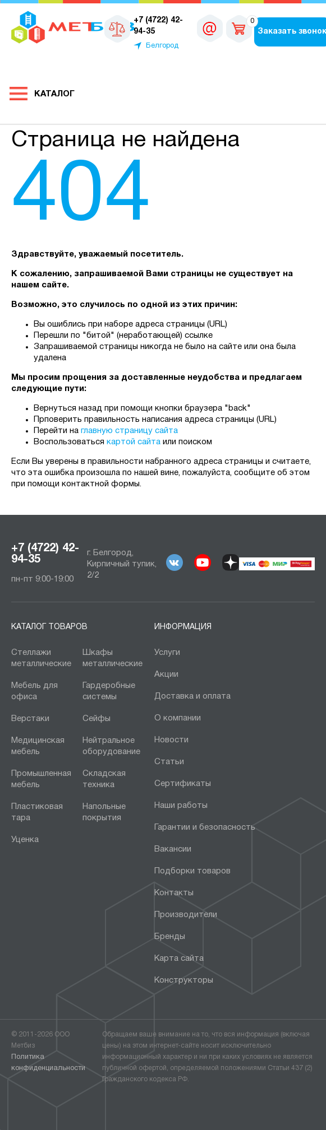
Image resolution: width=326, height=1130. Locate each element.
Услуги (167, 653)
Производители (185, 915)
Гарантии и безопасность (204, 827)
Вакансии (172, 849)
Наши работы (181, 806)
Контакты (174, 893)
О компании (177, 718)
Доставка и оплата (192, 696)
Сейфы (96, 719)
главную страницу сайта (129, 431)
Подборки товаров (192, 871)
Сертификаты (182, 784)
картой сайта (133, 442)
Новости (171, 740)
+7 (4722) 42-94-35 (45, 554)
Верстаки (30, 719)
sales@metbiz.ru (210, 28)
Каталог (54, 94)
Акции (166, 674)
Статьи (169, 762)
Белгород (162, 46)
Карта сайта (179, 958)
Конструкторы (183, 980)
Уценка (25, 840)
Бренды (169, 937)
